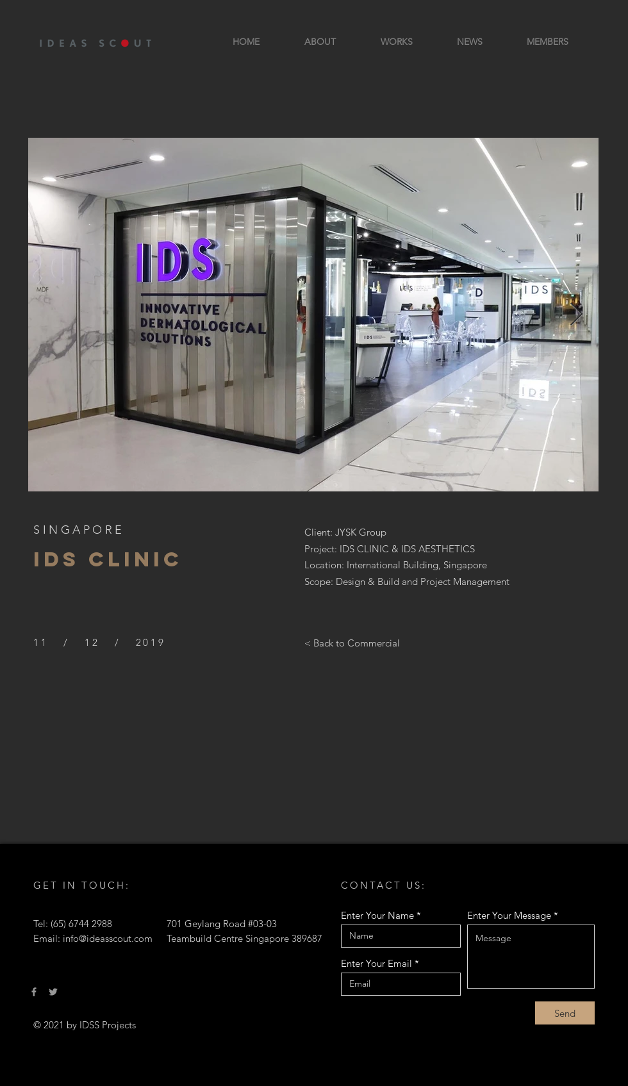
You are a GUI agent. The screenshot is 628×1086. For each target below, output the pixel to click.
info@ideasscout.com (108, 938)
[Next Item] (576, 314)
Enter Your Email (376, 963)
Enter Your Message (509, 915)
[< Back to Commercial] (352, 642)
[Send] (565, 1012)
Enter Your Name (377, 915)
